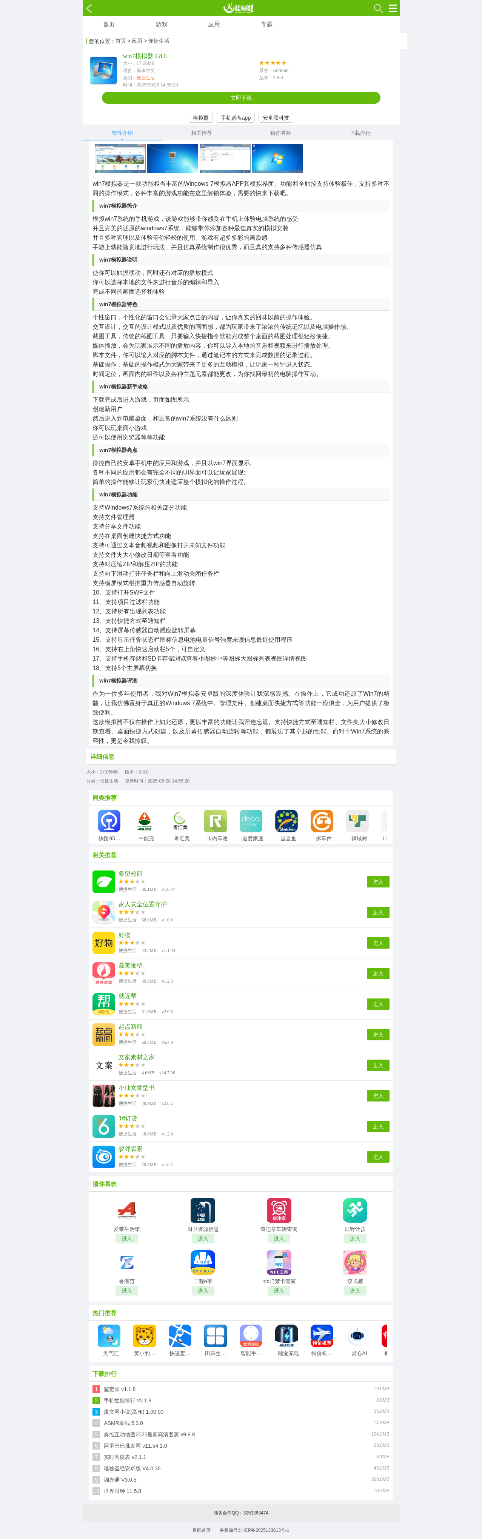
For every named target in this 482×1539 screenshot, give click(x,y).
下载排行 (360, 133)
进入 (378, 882)
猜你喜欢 (280, 133)
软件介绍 (122, 133)
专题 (267, 24)
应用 (214, 24)
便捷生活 (146, 77)
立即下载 (241, 98)
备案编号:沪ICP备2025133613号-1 (255, 1530)
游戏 (162, 24)
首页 (109, 24)
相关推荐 (201, 133)
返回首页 (201, 1530)
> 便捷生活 (156, 41)
